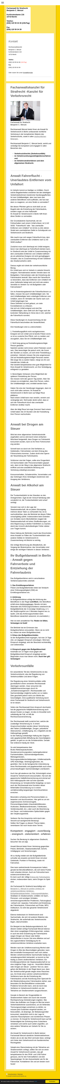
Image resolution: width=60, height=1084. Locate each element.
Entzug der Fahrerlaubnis (40, 877)
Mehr (41, 1082)
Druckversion (11, 1074)
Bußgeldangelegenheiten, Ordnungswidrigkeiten (29, 893)
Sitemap (20, 1074)
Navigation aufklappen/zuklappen (30, 2)
